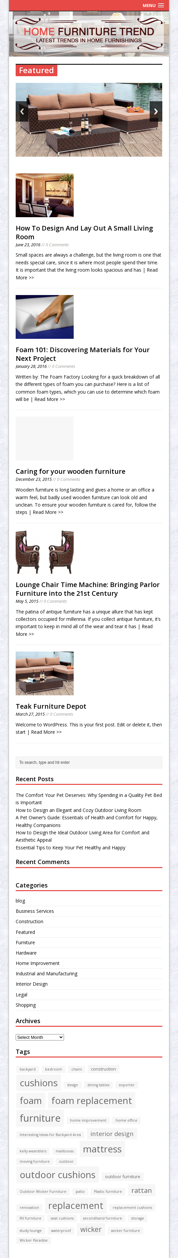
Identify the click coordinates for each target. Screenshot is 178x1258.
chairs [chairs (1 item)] (76, 1069)
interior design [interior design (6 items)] (112, 1133)
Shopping (26, 1005)
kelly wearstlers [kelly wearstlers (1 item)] (33, 1151)
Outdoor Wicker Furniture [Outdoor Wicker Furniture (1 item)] (43, 1191)
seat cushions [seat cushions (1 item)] (62, 1218)
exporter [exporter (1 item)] (127, 1085)
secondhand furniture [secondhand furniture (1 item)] (102, 1218)
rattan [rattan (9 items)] (141, 1190)
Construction (29, 921)
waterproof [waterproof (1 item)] (61, 1230)
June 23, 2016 (28, 245)
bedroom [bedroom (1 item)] (53, 1069)
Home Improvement (38, 963)
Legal (21, 994)
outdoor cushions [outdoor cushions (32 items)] (58, 1174)
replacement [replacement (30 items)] (75, 1205)
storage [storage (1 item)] (137, 1218)
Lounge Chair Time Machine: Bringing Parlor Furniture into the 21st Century (88, 589)
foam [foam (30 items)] (31, 1100)
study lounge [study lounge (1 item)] (31, 1230)
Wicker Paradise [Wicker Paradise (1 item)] (34, 1240)
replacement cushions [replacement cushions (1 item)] (132, 1207)
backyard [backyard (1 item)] (28, 1069)
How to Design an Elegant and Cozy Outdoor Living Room (78, 810)
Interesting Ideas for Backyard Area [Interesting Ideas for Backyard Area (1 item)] (50, 1134)
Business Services (35, 911)
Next (156, 111)
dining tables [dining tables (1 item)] (98, 1085)
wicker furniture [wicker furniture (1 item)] (125, 1230)
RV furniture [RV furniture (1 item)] (30, 1218)
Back (22, 111)
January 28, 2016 (31, 366)
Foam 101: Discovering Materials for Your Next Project (83, 354)
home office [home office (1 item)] (126, 1120)
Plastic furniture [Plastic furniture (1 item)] (108, 1191)
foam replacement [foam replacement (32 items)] (91, 1100)
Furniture (25, 942)
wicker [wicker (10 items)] (91, 1229)
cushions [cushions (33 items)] (39, 1082)
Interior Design (32, 984)
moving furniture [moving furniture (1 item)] (35, 1161)
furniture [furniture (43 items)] (40, 1118)
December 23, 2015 (34, 479)
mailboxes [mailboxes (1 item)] (65, 1151)
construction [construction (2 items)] (103, 1069)
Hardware (26, 953)
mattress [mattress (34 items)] (102, 1148)
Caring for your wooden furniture (70, 471)
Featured (25, 932)
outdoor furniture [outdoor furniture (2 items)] (122, 1176)
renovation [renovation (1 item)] (29, 1207)
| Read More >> (47, 399)
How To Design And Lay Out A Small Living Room (84, 232)
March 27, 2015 (30, 714)
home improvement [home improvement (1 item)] (88, 1120)
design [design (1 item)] (72, 1085)
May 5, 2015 (27, 601)
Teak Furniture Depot (51, 706)
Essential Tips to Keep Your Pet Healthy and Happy (70, 847)
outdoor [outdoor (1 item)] (66, 1161)
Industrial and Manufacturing (46, 973)
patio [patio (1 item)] (80, 1191)
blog (20, 900)
